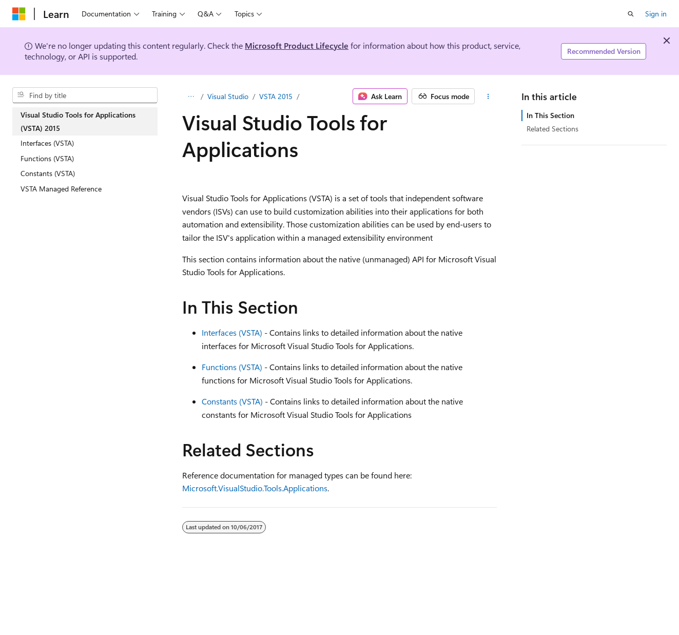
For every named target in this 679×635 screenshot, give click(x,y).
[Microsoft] (19, 14)
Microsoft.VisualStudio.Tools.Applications (254, 488)
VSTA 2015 (276, 96)
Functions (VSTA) (232, 366)
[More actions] (488, 96)
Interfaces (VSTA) (232, 332)
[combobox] (85, 95)
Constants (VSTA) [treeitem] (48, 173)
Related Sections (552, 128)
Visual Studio (227, 96)
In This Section (550, 115)
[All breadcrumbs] (191, 96)
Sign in (656, 13)
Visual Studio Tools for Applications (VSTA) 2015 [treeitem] (78, 121)
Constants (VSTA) (232, 401)
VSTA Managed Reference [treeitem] (61, 189)
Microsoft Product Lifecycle (296, 45)
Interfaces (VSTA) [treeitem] (47, 143)
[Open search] (630, 14)
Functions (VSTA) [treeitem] (47, 158)
